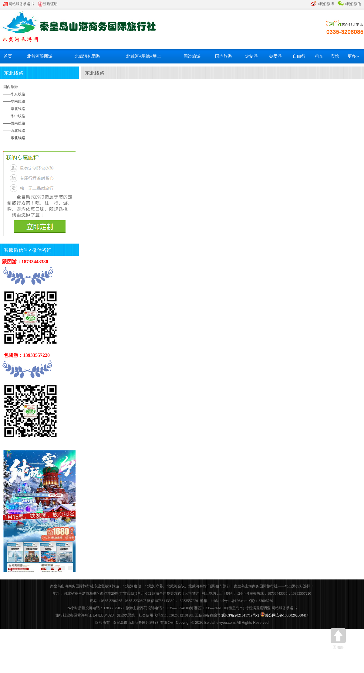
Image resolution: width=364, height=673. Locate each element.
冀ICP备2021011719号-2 (240, 615)
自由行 (299, 56)
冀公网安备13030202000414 (286, 615)
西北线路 (18, 130)
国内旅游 (223, 56)
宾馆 (335, 56)
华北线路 (18, 109)
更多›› (353, 56)
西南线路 (18, 123)
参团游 (275, 56)
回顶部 (338, 638)
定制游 (251, 56)
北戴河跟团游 (39, 56)
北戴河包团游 (87, 56)
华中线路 (18, 116)
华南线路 (18, 101)
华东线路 (18, 94)
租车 (319, 56)
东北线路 (13, 73)
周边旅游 (192, 56)
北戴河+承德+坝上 (143, 56)
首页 (8, 56)
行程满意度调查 (258, 608)
